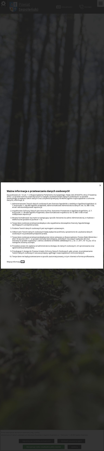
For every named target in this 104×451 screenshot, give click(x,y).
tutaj (23, 261)
